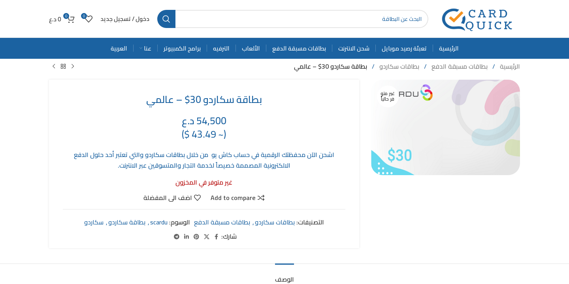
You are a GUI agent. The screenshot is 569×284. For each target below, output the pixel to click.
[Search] (292, 19)
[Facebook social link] (216, 236)
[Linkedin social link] (186, 236)
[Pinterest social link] (196, 236)
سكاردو (94, 222)
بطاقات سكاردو (398, 66)
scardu (159, 222)
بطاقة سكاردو (126, 222)
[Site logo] (478, 18)
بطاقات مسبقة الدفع (459, 66)
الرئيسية (509, 66)
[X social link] (207, 236)
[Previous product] (72, 66)
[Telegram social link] (176, 236)
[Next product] (53, 66)
